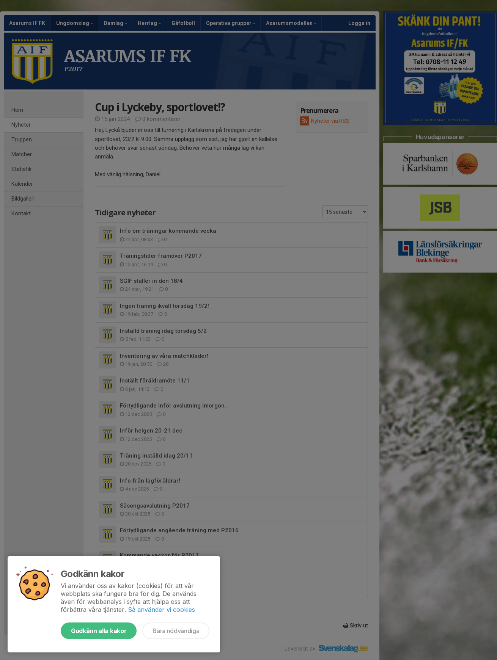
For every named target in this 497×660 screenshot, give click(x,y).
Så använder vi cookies (161, 609)
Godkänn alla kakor (98, 631)
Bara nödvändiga (176, 631)
